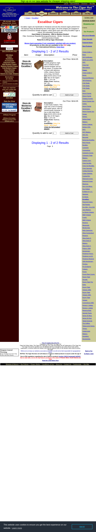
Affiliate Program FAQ (9, 119)
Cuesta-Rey (86, 176)
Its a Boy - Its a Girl (88, 207)
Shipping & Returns (12, 364)
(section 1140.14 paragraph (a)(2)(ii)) (70, 356)
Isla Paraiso (86, 204)
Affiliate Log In (9, 121)
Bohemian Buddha (88, 140)
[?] (48, 83)
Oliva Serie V (86, 246)
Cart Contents (74, 3)
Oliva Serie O (86, 238)
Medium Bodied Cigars (9, 66)
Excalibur (35, 18)
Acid (84, 91)
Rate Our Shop (9, 101)
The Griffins (86, 323)
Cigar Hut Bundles (88, 166)
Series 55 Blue (87, 315)
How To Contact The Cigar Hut (50, 342)
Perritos (85, 264)
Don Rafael (86, 189)
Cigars (28, 18)
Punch (84, 271)
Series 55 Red (87, 318)
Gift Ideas (9, 55)
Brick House (86, 142)
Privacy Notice (35, 364)
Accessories (9, 60)
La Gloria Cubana (88, 212)
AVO (84, 129)
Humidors (9, 59)
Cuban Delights (87, 173)
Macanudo (86, 225)
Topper (84, 328)
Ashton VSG (86, 127)
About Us (59, 364)
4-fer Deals (86, 88)
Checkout (84, 3)
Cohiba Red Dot (87, 171)
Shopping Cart (88, 24)
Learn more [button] (17, 528)
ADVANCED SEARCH (88, 20)
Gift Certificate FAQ (9, 51)
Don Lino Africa (87, 186)
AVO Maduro (86, 132)
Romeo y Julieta (87, 305)
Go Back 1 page (88, 17)
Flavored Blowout (88, 78)
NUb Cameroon (87, 230)
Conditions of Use (48, 364)
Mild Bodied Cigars (9, 64)
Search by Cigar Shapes (9, 74)
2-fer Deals (86, 83)
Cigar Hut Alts (87, 163)
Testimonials (9, 72)
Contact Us (67, 364)
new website (42, 1)
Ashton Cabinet (87, 124)
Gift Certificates (87, 57)
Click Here (60, 47)
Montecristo (86, 227)
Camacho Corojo (88, 153)
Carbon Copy (86, 160)
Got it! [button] (82, 527)
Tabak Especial (87, 321)
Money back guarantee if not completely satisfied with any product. (50, 43)
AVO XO (85, 134)
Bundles (85, 145)
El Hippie (85, 197)
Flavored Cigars (9, 62)
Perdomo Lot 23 (87, 256)
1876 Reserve (87, 80)
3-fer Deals (86, 85)
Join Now (9, 98)
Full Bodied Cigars (9, 68)
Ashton (84, 116)
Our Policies (25, 364)
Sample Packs (87, 313)
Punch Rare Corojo (88, 274)
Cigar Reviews (9, 70)
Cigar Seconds (87, 168)
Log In (66, 3)
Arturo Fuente (87, 93)
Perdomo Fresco (88, 253)
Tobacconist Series (88, 326)
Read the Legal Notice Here (50, 360)
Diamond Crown (87, 178)
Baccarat (85, 137)
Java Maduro (86, 209)
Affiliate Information (9, 118)
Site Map (92, 3)
